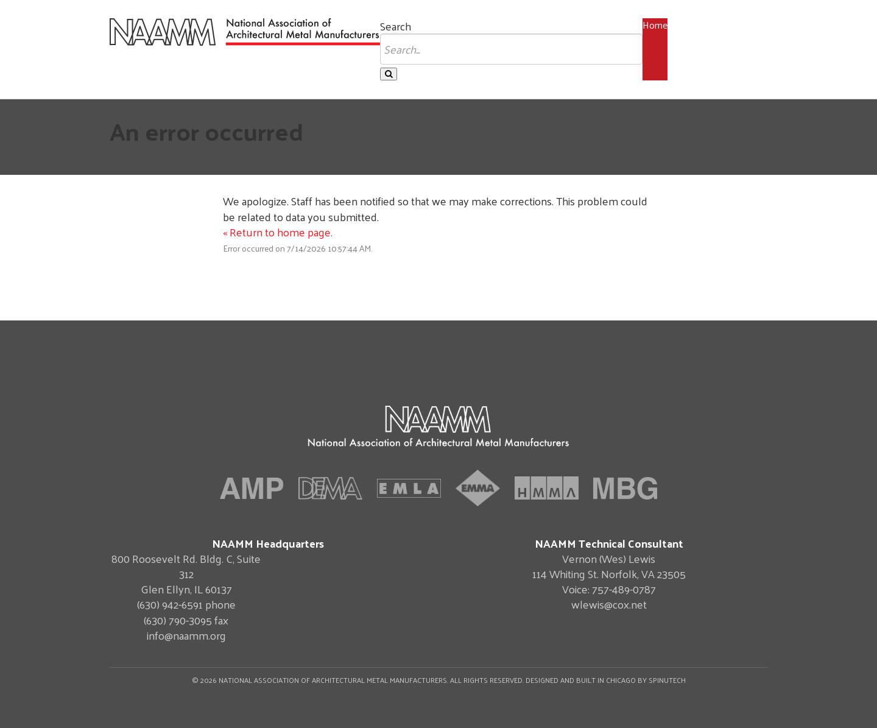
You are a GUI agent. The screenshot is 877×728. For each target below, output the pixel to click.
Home (655, 25)
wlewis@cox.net (609, 604)
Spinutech (667, 680)
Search (395, 26)
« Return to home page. (278, 232)
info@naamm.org (186, 635)
